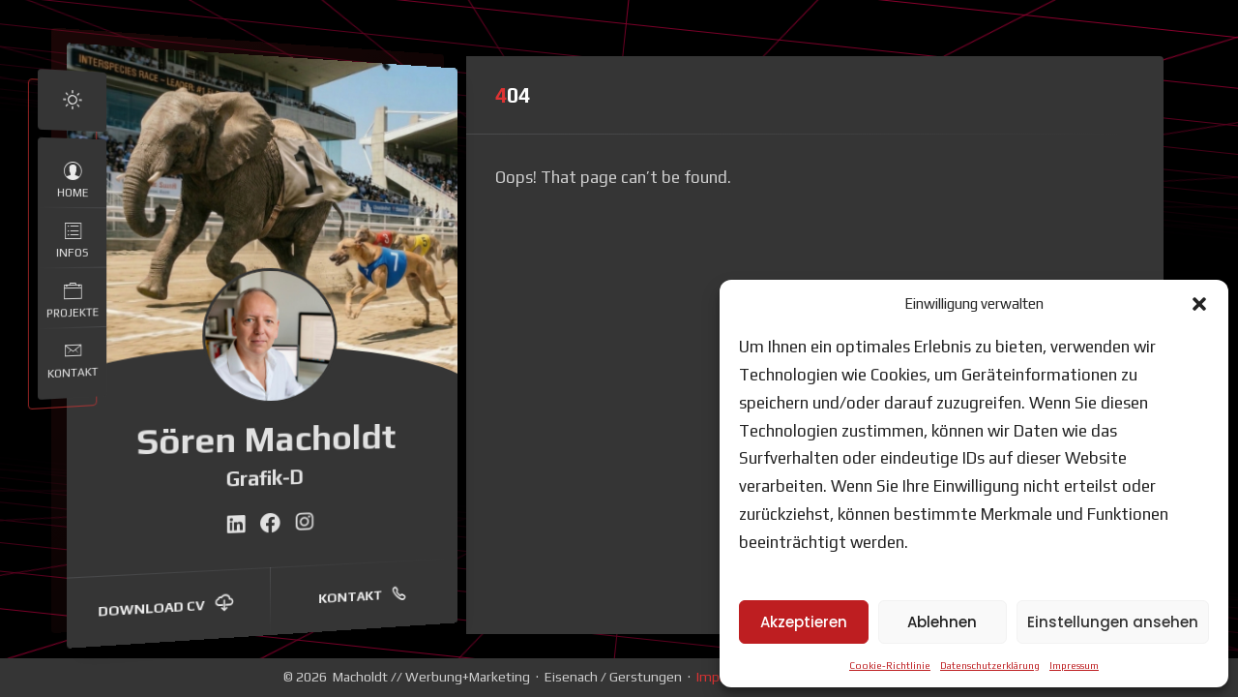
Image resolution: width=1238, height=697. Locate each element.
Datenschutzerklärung (990, 665)
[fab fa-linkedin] (236, 524)
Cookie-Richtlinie (889, 665)
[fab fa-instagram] (304, 522)
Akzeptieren (803, 622)
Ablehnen (942, 622)
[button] (1199, 304)
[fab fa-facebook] (270, 523)
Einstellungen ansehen (1112, 622)
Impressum (1074, 665)
